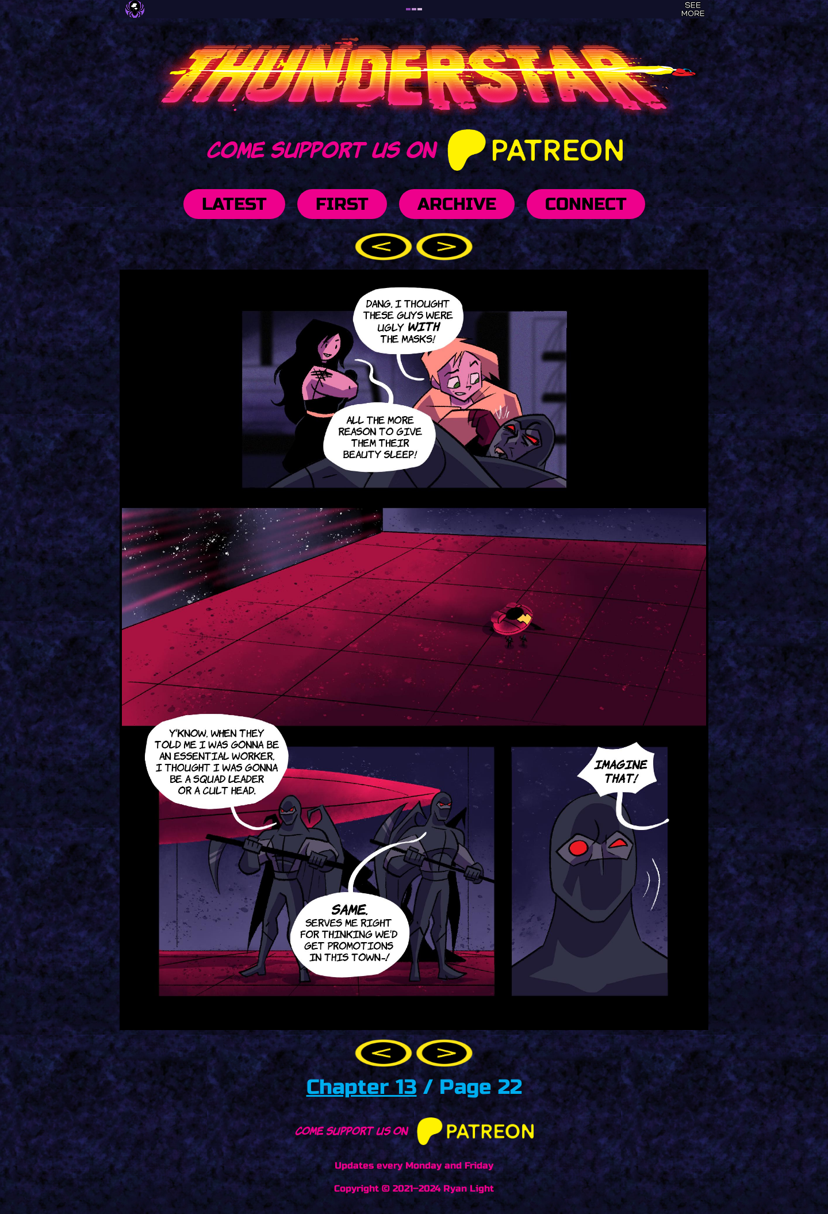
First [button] (342, 204)
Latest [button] (234, 204)
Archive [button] (456, 204)
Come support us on (413, 147)
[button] (385, 245)
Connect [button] (586, 204)
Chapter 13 (361, 1087)
